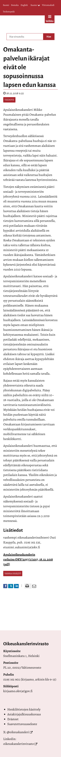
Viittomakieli (48, 5)
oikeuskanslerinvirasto (18, 744)
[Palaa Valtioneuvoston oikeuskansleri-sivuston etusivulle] (23, 23)
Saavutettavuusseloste (22, 724)
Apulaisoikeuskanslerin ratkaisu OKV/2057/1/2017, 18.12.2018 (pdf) (28, 559)
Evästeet (13, 719)
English (24, 5)
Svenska (15, 5)
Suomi (6, 5)
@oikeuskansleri (18, 732)
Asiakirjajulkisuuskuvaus (24, 714)
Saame (35, 5)
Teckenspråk (9, 11)
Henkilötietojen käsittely (24, 709)
